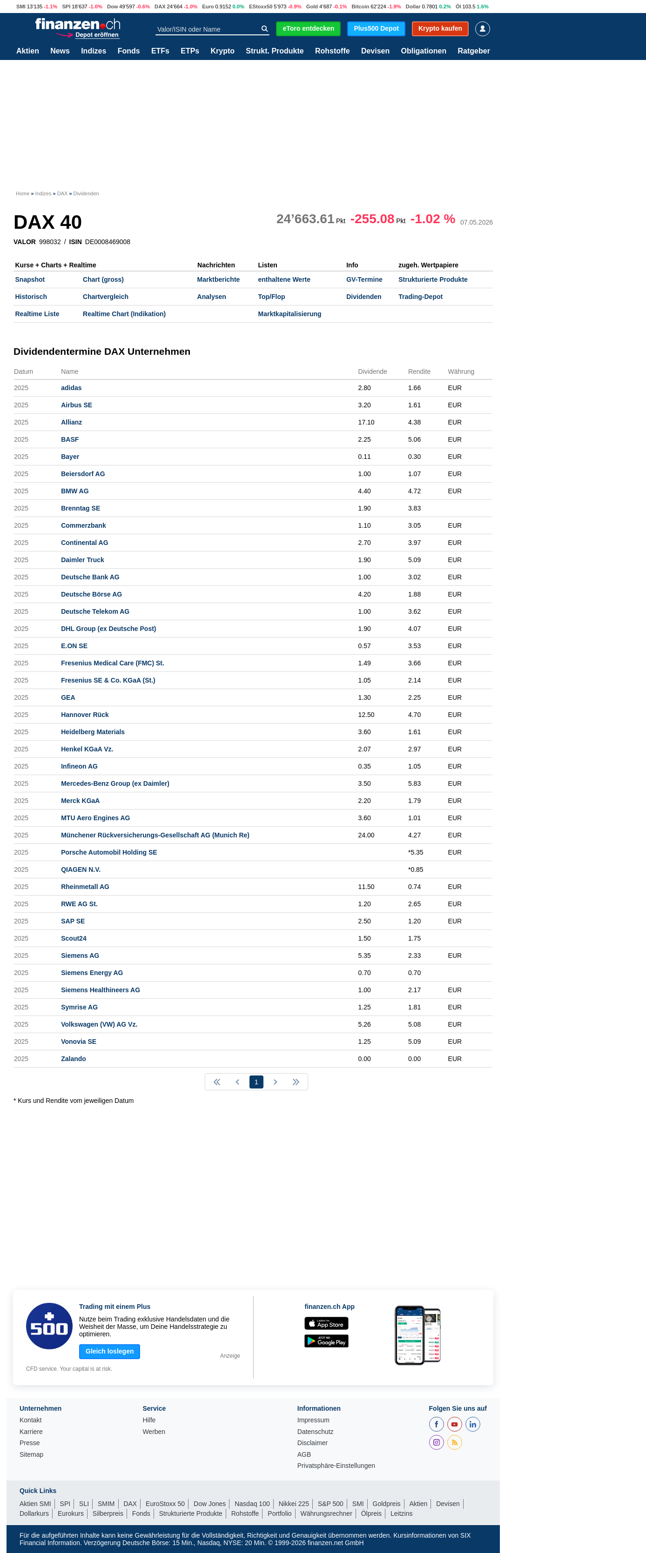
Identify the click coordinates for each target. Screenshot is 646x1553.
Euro (208, 6)
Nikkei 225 (294, 1503)
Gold (312, 6)
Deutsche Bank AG (90, 577)
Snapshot (30, 279)
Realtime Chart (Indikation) (124, 314)
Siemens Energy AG (92, 972)
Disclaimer (312, 1443)
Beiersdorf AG (83, 474)
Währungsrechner (326, 1513)
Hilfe (148, 1420)
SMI (21, 6)
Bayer (70, 456)
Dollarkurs (34, 1513)
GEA (68, 697)
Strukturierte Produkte (433, 279)
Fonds (129, 51)
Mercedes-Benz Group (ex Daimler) (115, 783)
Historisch (31, 296)
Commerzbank (83, 525)
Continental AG (84, 542)
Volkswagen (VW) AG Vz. (99, 1024)
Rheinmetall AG (85, 886)
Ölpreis (371, 1513)
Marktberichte (218, 279)
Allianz (71, 422)
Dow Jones (210, 1503)
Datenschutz (315, 1431)
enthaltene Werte (284, 279)
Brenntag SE (80, 508)
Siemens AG (80, 955)
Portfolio (279, 1513)
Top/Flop (271, 296)
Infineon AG (79, 766)
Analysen (211, 296)
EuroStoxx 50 (165, 1503)
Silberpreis (108, 1513)
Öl (458, 6)
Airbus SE (76, 405)
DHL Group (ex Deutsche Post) (108, 628)
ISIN (75, 242)
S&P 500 (330, 1503)
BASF (70, 439)
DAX (160, 6)
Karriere (31, 1431)
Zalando (73, 1058)
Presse (30, 1443)
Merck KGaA (80, 800)
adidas (71, 388)
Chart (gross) (103, 279)
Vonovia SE (78, 1041)
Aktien (27, 51)
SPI (66, 6)
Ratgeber (474, 51)
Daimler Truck (82, 560)
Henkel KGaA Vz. (87, 749)
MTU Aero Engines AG (95, 818)
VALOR (24, 242)
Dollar (413, 6)
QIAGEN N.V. (81, 869)
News (60, 51)
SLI (84, 1503)
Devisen (375, 51)
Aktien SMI (35, 1503)
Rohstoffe (332, 51)
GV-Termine (364, 279)
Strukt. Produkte (274, 51)
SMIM (106, 1503)
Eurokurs (71, 1513)
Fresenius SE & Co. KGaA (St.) (108, 680)
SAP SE (73, 921)
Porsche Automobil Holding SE (109, 852)
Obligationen (423, 51)
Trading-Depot (420, 296)
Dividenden (363, 296)
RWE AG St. (79, 904)
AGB (304, 1454)
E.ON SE (74, 646)
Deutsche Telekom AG (95, 611)
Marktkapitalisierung (290, 314)
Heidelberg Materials (93, 732)
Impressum (313, 1420)
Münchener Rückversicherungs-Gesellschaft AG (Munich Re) (155, 835)
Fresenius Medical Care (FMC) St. (112, 663)
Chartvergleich (105, 296)
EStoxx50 (260, 6)
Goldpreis (387, 1503)
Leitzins (401, 1513)
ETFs (160, 51)
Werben (153, 1431)
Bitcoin (360, 6)
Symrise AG (79, 1007)
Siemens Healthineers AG (100, 990)
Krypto (222, 51)
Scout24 (73, 938)
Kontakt (30, 1420)
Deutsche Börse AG (91, 594)
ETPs (190, 51)
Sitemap (31, 1454)
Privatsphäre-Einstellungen (336, 1465)
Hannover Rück (85, 714)
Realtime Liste (37, 314)
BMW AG (74, 491)
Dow (112, 6)
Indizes (93, 51)
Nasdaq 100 (252, 1503)
